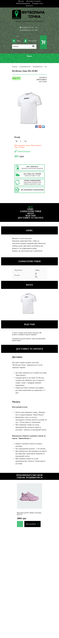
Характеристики (30, 211)
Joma (37, 270)
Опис (30, 209)
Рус (18, 36)
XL (25, 141)
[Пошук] (24, 46)
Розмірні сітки (37, 3)
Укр (14, 36)
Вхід (16, 41)
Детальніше (31, 524)
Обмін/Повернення (23, 3)
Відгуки (31, 216)
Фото (30, 213)
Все (30, 207)
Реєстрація (30, 41)
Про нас (21, 1)
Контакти (29, 6)
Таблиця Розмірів (23, 151)
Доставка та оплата (33, 1)
